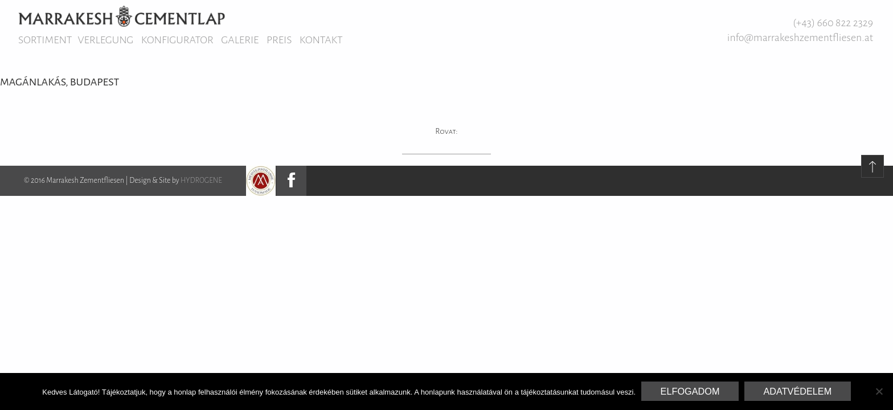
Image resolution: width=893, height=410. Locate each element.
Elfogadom (690, 391)
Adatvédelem (797, 391)
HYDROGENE (201, 180)
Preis (279, 40)
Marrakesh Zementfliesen (121, 16)
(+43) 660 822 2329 (833, 22)
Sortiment (45, 40)
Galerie (240, 40)
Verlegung (105, 40)
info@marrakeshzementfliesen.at (800, 37)
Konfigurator (177, 40)
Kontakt (321, 40)
